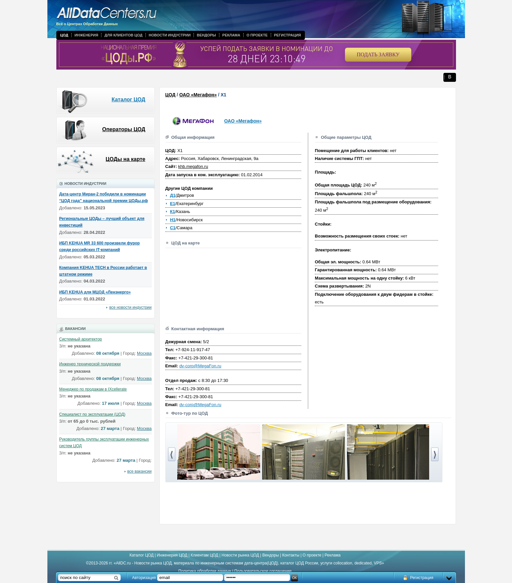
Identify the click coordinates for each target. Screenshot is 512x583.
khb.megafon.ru (193, 166)
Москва (144, 353)
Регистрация (287, 35)
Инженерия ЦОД (172, 555)
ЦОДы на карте (125, 159)
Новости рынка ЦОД (240, 555)
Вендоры (206, 35)
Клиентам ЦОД (204, 555)
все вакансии (139, 471)
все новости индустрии (130, 307)
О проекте (257, 35)
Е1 (172, 203)
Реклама (231, 35)
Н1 (173, 219)
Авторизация (144, 577)
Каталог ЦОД (128, 99)
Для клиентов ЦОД (123, 35)
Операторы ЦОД (123, 129)
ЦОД (64, 35)
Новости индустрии (170, 35)
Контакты (290, 555)
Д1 (173, 195)
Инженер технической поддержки (90, 364)
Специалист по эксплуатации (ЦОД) (92, 414)
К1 (172, 211)
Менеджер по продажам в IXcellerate (93, 389)
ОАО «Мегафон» (198, 94)
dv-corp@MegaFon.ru (200, 365)
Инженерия (86, 35)
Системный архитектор (80, 339)
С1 (173, 227)
